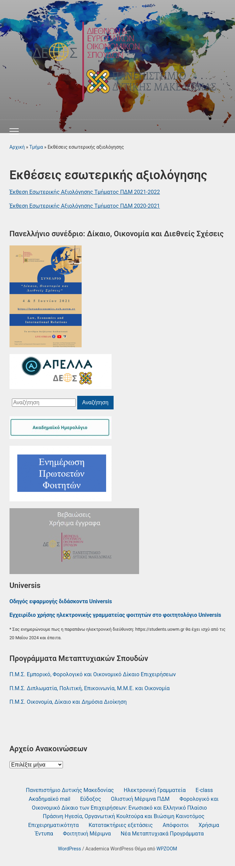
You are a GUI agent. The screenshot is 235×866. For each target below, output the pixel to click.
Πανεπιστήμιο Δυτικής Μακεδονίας (70, 790)
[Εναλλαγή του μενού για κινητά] (14, 131)
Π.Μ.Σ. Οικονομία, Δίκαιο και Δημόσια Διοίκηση (68, 702)
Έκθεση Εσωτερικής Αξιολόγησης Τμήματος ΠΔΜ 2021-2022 (85, 192)
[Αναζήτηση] (44, 403)
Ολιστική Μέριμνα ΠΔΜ (140, 799)
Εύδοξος (90, 799)
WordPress (69, 848)
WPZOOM (166, 848)
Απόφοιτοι (176, 825)
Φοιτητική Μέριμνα (87, 833)
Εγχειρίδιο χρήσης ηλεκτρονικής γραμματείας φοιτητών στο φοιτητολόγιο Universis (115, 615)
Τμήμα (36, 147)
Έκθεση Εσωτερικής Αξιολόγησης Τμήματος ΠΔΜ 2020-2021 (85, 206)
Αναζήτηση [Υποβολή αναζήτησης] (95, 402)
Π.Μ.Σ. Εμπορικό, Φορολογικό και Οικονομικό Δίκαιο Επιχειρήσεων (93, 674)
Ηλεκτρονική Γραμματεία (155, 790)
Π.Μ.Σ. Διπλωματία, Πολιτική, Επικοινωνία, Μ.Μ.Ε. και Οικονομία (90, 688)
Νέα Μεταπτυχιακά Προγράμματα (162, 833)
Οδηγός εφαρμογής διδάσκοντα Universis (61, 601)
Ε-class (204, 790)
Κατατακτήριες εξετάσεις (120, 825)
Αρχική (17, 147)
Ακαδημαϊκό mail (49, 799)
